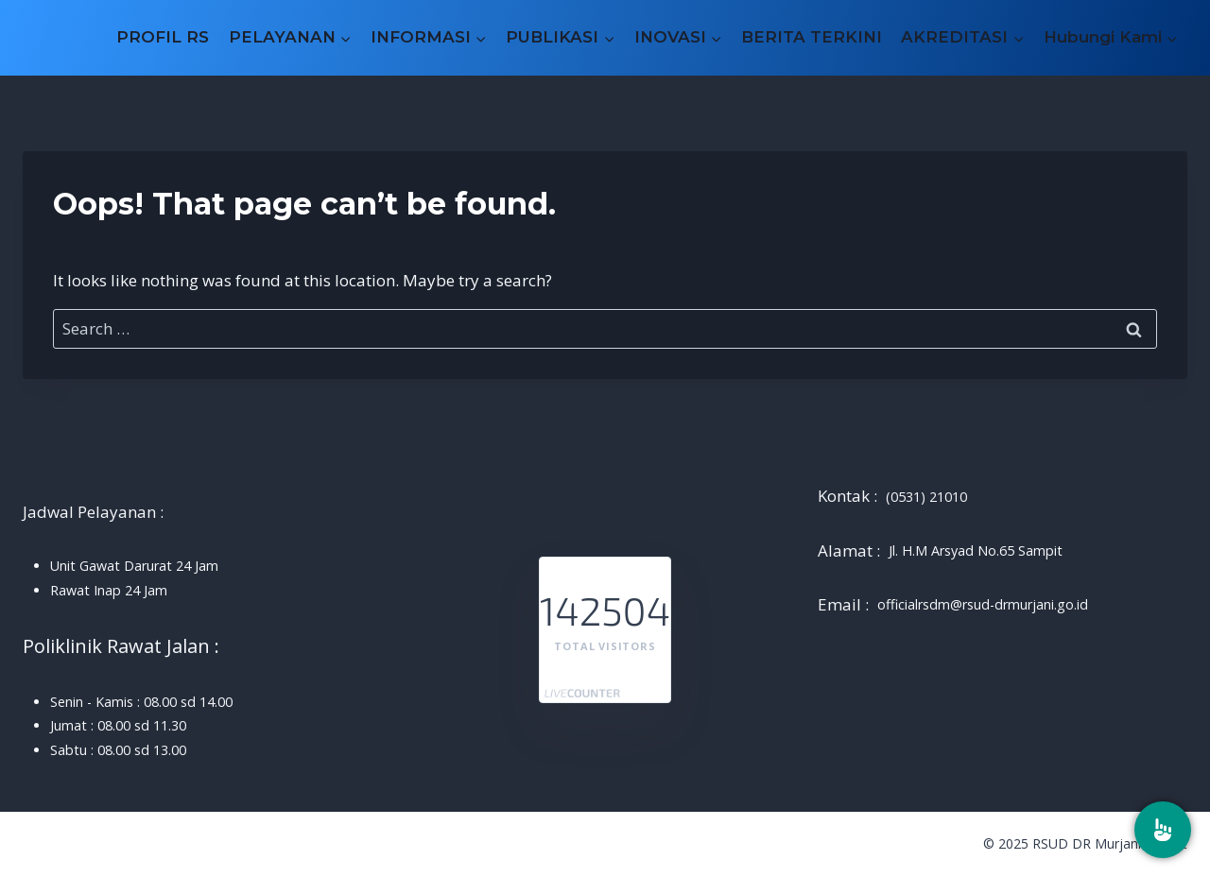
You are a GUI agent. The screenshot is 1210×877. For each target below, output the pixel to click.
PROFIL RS (162, 36)
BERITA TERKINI (811, 36)
